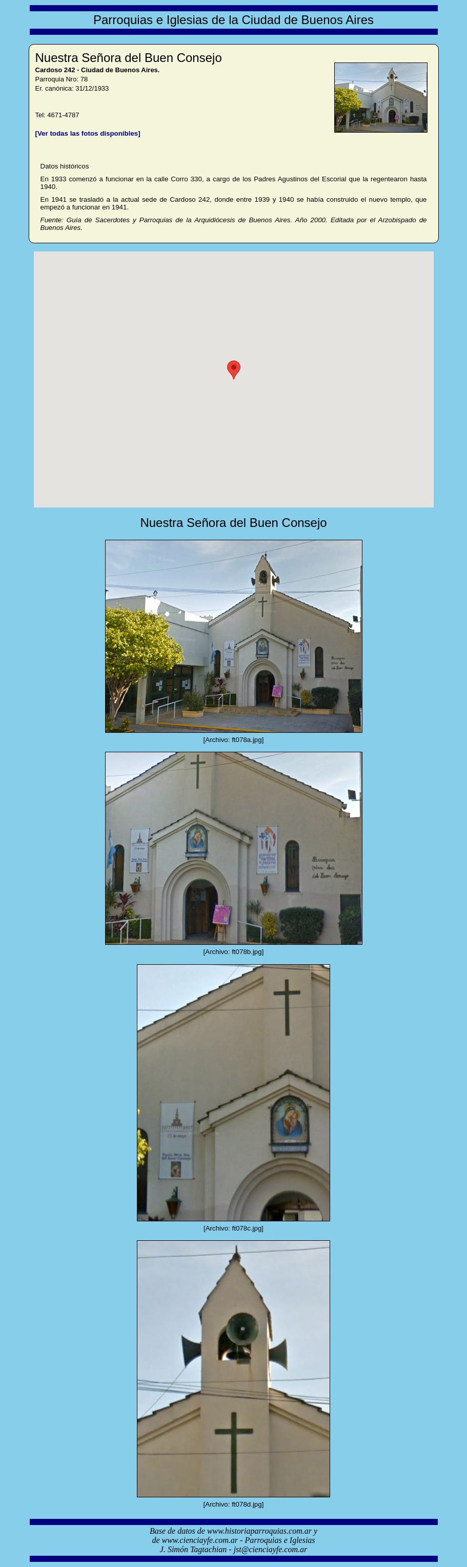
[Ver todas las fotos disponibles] (87, 133)
